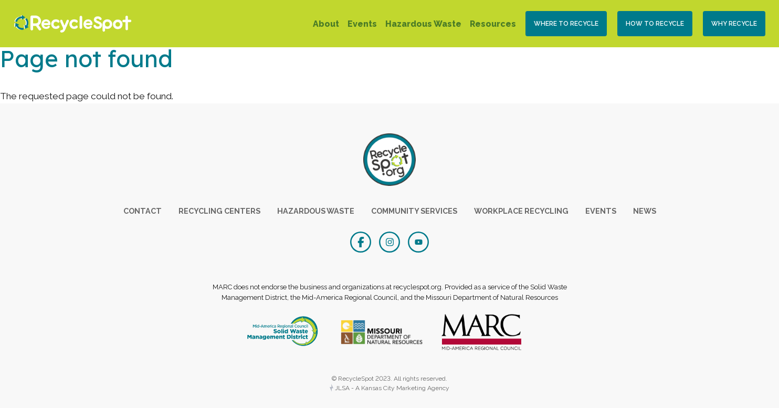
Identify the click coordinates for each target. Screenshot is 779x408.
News (644, 210)
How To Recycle (655, 23)
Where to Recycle (566, 23)
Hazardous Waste (423, 24)
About (326, 24)
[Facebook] (362, 241)
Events (362, 24)
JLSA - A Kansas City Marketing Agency (389, 388)
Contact (142, 210)
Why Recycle (734, 23)
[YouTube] (418, 241)
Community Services (414, 210)
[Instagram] (390, 241)
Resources (493, 24)
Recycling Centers (219, 210)
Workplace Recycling (521, 210)
